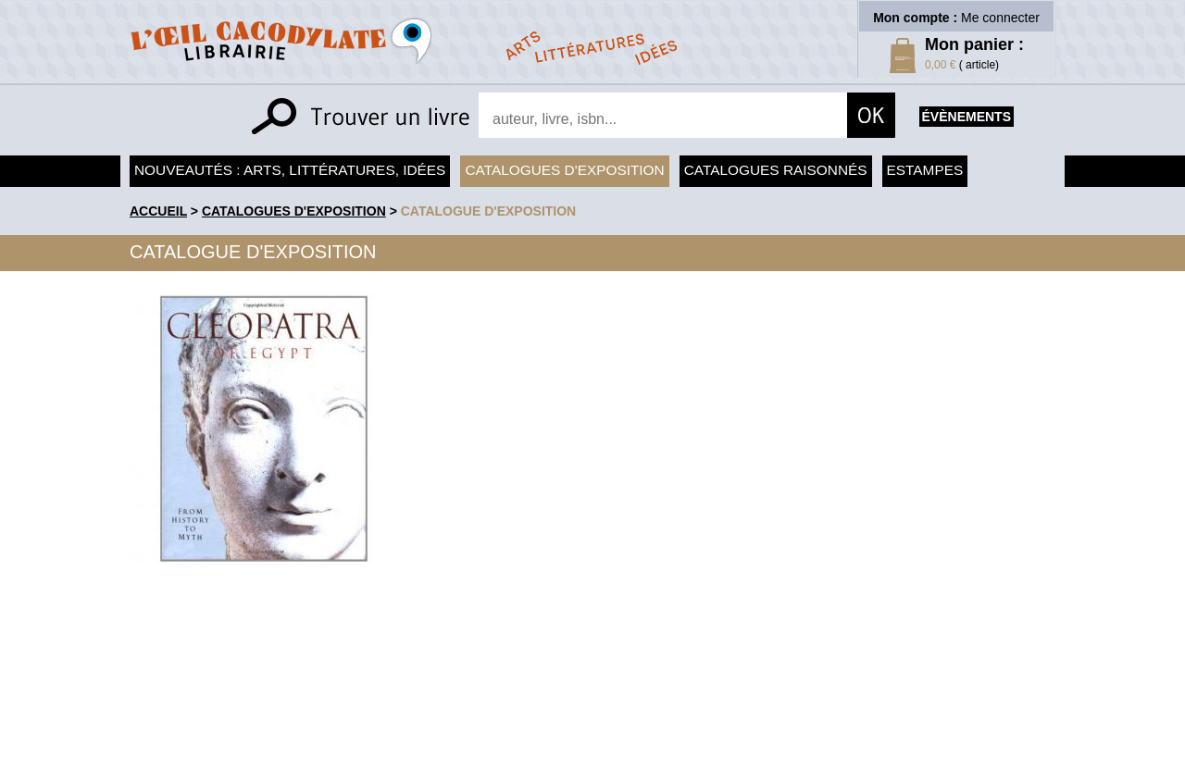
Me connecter (1000, 17)
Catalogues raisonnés (775, 170)
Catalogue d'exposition (489, 211)
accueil (158, 211)
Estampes (925, 170)
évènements (966, 116)
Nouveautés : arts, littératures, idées (289, 170)
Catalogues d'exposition (564, 170)
